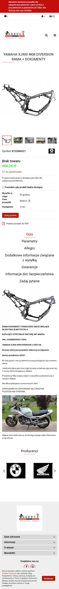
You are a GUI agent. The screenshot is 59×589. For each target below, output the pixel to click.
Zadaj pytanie (10, 215)
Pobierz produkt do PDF (15, 223)
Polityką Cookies (8, 573)
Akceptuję (48, 578)
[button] (52, 16)
